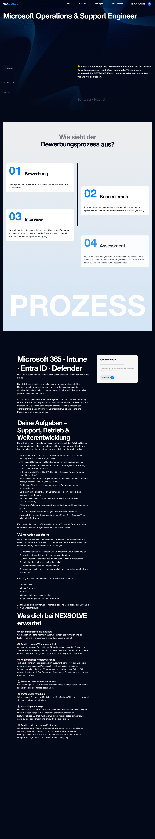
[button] (107, 377)
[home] (10, 3)
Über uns (82, 4)
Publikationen (117, 4)
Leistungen (98, 4)
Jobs (68, 4)
